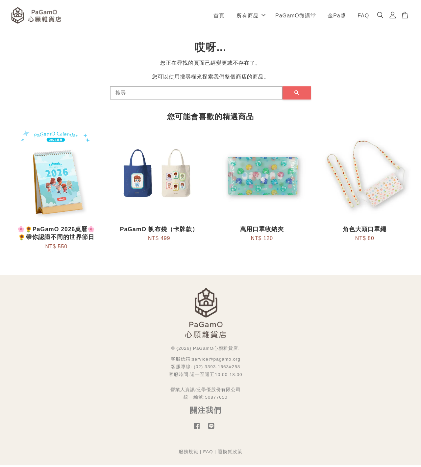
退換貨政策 (230, 453)
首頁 (219, 16)
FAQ (363, 16)
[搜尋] (196, 94)
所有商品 (250, 16)
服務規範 (188, 453)
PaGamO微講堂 (295, 16)
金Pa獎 (337, 16)
